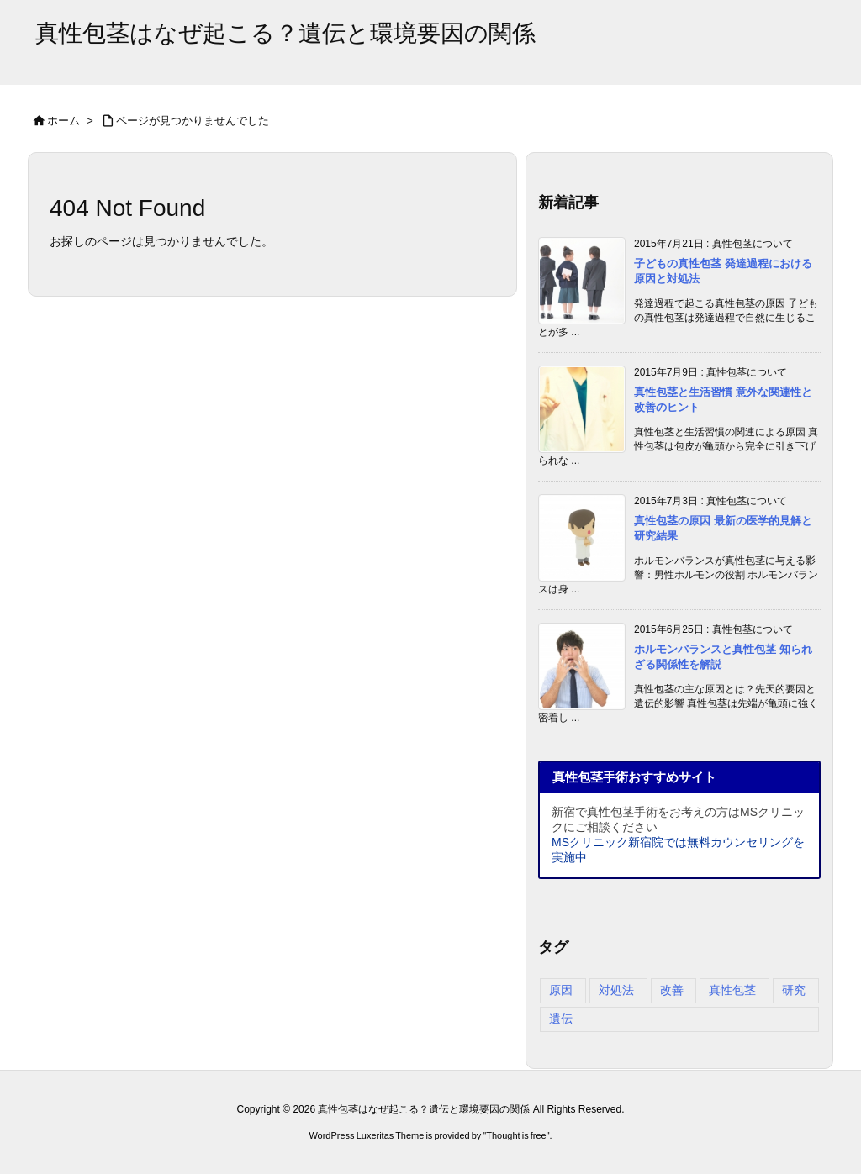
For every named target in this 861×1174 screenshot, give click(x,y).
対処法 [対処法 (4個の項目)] (616, 990)
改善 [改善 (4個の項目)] (672, 990)
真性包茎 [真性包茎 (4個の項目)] (732, 990)
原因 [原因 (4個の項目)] (561, 990)
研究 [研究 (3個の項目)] (794, 990)
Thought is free (516, 1135)
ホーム (63, 120)
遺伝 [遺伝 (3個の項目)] (561, 1018)
